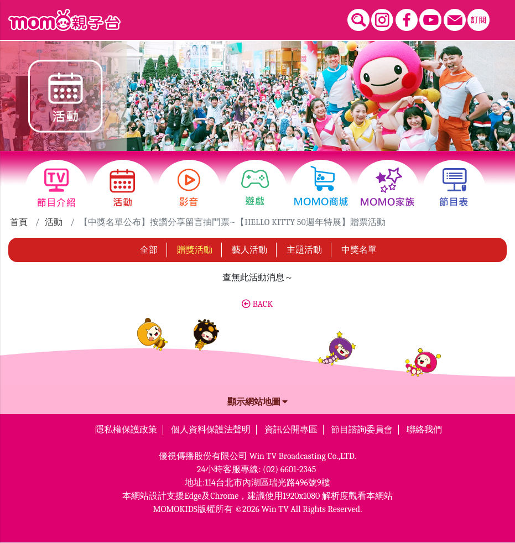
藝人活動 (249, 250)
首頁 (19, 222)
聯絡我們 (424, 430)
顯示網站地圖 (257, 402)
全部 (149, 250)
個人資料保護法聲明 (211, 430)
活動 (54, 222)
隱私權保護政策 (126, 430)
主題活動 (304, 250)
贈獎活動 (194, 250)
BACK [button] (257, 304)
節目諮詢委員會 (362, 430)
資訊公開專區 (291, 430)
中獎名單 (359, 250)
